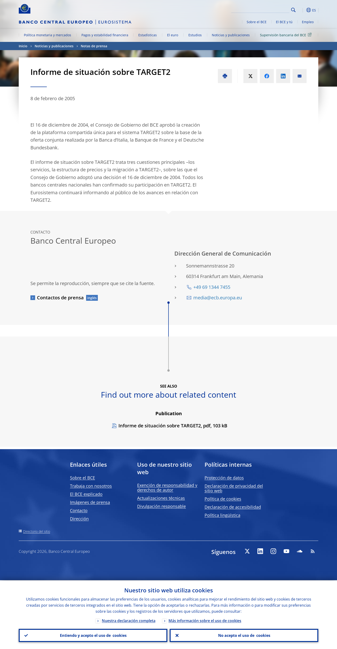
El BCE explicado (86, 494)
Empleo (308, 22)
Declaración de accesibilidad (233, 507)
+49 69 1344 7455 (211, 287)
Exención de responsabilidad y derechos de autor (167, 487)
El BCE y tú (284, 22)
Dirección (79, 518)
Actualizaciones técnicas (161, 498)
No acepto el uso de (244, 635)
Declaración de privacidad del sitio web (234, 488)
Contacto (79, 510)
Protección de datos (224, 477)
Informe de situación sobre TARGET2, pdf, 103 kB (172, 425)
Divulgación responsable (161, 506)
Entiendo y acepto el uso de (93, 635)
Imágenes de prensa (90, 502)
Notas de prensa (94, 46)
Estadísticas (147, 35)
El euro (172, 35)
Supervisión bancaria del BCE (286, 34)
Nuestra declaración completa (128, 620)
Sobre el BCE (257, 22)
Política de (223, 499)
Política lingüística (222, 515)
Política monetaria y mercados (47, 35)
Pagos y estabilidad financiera (104, 35)
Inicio (23, 46)
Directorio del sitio (36, 531)
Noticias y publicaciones (231, 35)
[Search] (266, 9)
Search (293, 10)
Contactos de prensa (60, 297)
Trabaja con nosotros (91, 486)
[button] (302, 10)
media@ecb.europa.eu (217, 297)
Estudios (195, 35)
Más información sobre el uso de (204, 620)
